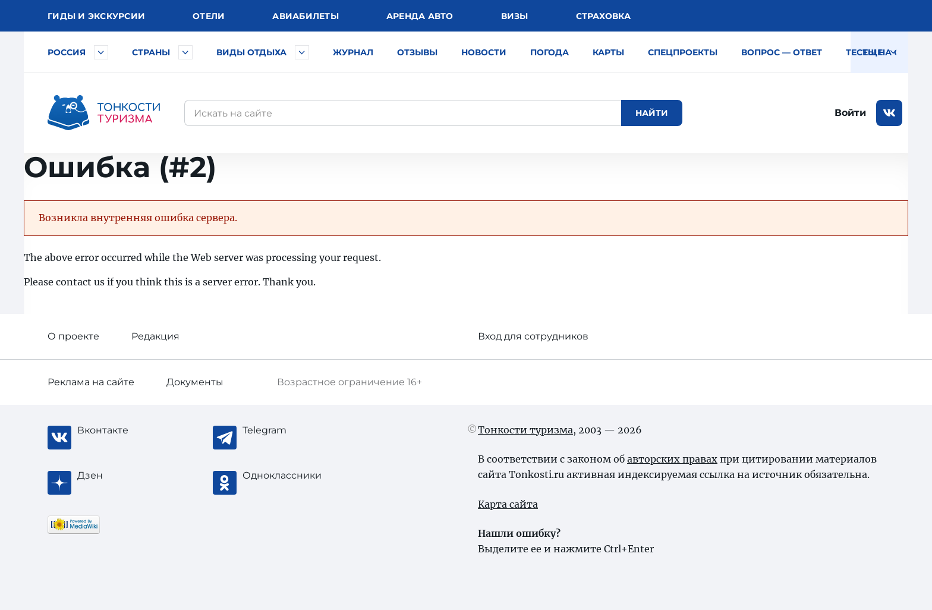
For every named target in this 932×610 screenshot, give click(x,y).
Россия (67, 52)
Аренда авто (420, 16)
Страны (151, 52)
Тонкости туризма (525, 430)
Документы (194, 382)
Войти (850, 112)
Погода (549, 52)
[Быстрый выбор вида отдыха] (302, 52)
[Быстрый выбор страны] (185, 52)
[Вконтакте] (124, 430)
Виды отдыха (251, 52)
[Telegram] (290, 430)
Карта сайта (508, 504)
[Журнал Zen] (124, 475)
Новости (483, 52)
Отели (209, 16)
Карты (608, 52)
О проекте (73, 336)
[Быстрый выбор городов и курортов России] (101, 52)
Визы (514, 16)
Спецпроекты (682, 52)
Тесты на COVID (884, 52)
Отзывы (417, 52)
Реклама (91, 382)
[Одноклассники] (290, 475)
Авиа (305, 16)
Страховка (603, 16)
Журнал (353, 52)
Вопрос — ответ (781, 52)
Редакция (155, 336)
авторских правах (672, 459)
